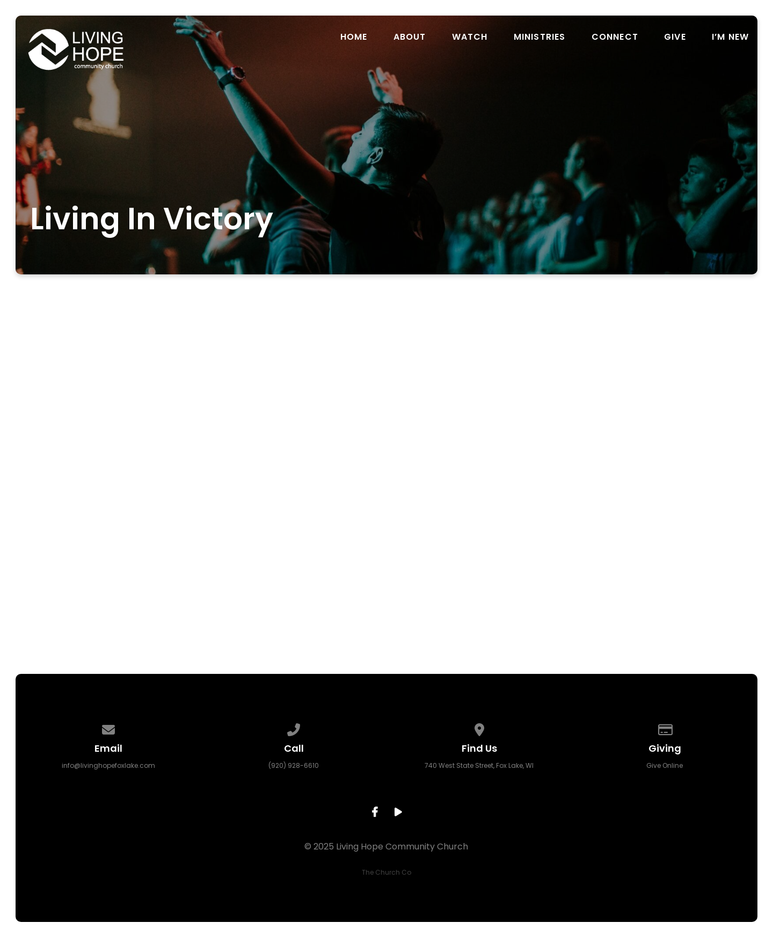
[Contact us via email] (108, 727)
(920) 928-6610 (293, 765)
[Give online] (665, 727)
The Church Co (386, 872)
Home (354, 37)
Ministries (540, 37)
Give (675, 37)
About (409, 37)
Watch (470, 37)
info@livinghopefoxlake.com (108, 765)
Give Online (664, 765)
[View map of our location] (479, 727)
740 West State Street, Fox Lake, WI (479, 765)
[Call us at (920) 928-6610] (294, 727)
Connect (615, 37)
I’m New (730, 37)
